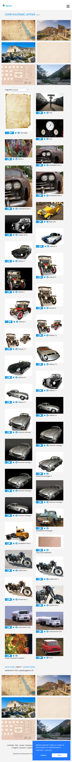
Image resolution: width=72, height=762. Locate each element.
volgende (26, 667)
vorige (12, 667)
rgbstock (7, 5)
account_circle (18, 133)
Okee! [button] (60, 755)
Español (30, 748)
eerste (7, 667)
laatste (32, 667)
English (15, 748)
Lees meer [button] (48, 750)
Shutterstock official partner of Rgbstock (25, 754)
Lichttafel (10, 745)
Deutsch (23, 748)
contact (21, 745)
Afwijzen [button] (43, 755)
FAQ (16, 745)
